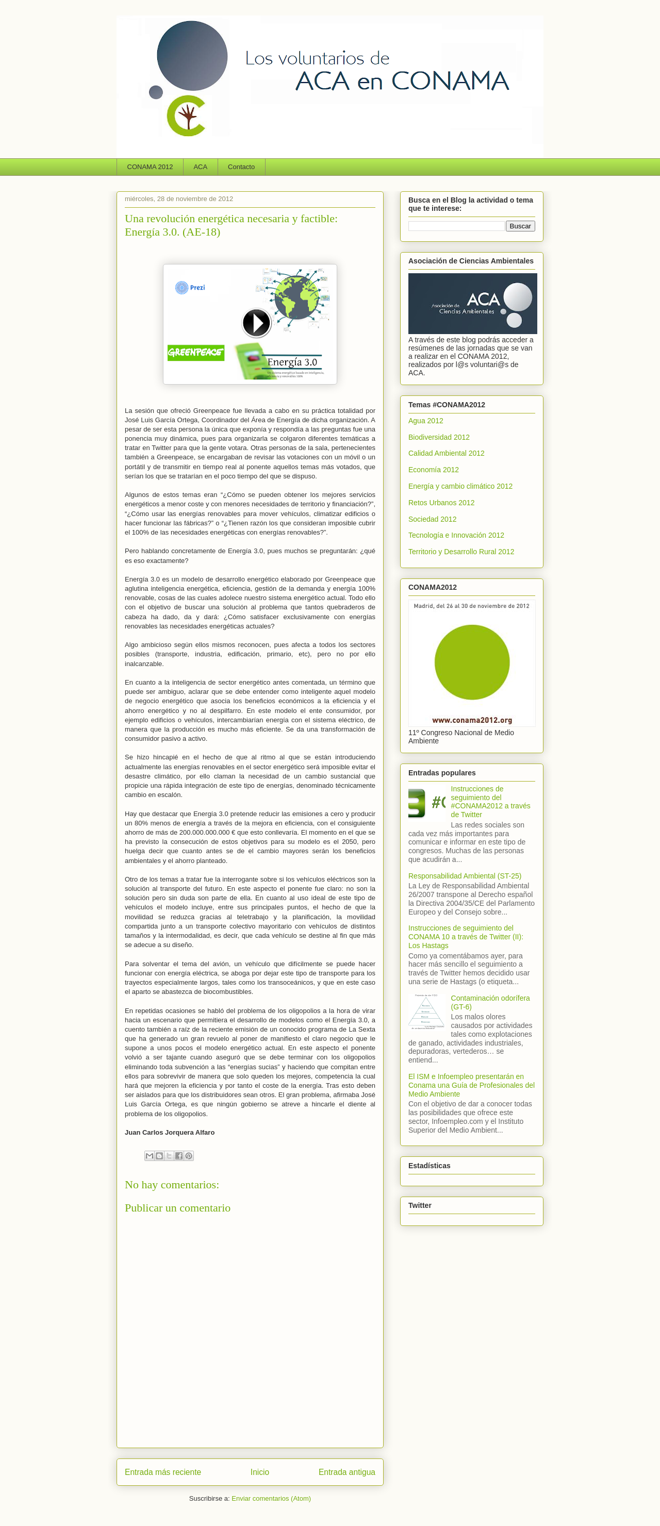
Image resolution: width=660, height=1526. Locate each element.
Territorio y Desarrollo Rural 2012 (461, 552)
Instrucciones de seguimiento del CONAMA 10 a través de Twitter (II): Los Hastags (465, 937)
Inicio (260, 1472)
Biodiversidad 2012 (439, 437)
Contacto (241, 167)
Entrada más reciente (163, 1472)
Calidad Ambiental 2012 (446, 453)
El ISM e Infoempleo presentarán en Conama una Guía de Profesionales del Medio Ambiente (471, 1085)
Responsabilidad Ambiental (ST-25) (464, 876)
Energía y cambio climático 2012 (460, 486)
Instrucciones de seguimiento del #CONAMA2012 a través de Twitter (491, 802)
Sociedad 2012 (432, 519)
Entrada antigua (347, 1472)
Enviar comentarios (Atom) (271, 1498)
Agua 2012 (425, 421)
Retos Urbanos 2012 (441, 503)
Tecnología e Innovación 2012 (456, 535)
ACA (200, 167)
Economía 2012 (433, 470)
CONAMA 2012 (150, 167)
